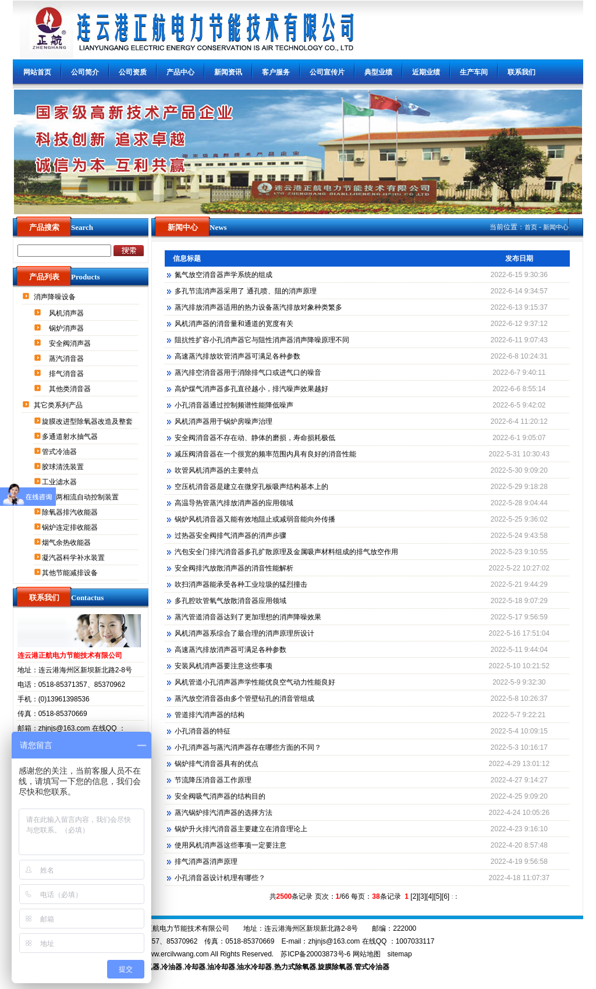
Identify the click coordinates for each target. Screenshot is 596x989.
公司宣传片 (327, 72)
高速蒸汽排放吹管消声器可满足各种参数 (237, 356)
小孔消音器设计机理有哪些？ (220, 878)
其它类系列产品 (59, 405)
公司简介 (85, 72)
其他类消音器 (71, 389)
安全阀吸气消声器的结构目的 (220, 796)
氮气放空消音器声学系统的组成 (223, 275)
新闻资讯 (228, 72)
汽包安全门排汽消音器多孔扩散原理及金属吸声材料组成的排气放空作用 (286, 552)
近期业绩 (426, 72)
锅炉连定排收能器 (71, 527)
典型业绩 (378, 72)
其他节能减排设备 (71, 573)
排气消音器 (67, 374)
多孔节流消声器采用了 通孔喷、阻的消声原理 (245, 291)
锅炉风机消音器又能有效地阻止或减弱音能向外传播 (255, 519)
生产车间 (474, 72)
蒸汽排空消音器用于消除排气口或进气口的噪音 (248, 372)
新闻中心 (556, 227)
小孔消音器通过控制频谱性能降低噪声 (234, 405)
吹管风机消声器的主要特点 (216, 470)
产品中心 (180, 72)
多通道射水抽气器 (71, 437)
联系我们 (521, 72)
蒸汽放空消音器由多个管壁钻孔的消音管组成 (244, 698)
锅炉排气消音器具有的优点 (216, 764)
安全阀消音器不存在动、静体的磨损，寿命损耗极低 (255, 438)
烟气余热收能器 (67, 542)
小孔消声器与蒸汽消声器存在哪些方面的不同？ (248, 747)
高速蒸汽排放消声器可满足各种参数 (230, 650)
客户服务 (276, 72)
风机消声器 (67, 313)
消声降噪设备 (55, 297)
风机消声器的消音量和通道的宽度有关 (234, 324)
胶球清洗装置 (64, 467)
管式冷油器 (60, 452)
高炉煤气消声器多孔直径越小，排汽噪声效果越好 (251, 389)
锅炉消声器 (67, 328)
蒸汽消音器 (67, 359)
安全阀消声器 (71, 343)
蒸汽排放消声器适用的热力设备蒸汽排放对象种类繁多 (258, 307)
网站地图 (367, 954)
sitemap (400, 954)
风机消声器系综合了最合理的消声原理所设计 (244, 633)
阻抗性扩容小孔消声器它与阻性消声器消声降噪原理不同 (262, 340)
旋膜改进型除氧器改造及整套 (88, 421)
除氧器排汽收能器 (71, 512)
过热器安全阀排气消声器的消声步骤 (230, 535)
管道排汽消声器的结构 (209, 715)
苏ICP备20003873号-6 (315, 954)
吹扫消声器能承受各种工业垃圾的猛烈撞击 (241, 584)
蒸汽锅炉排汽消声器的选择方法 (223, 813)
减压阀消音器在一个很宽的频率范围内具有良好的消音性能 (265, 454)
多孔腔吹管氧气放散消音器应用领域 (230, 601)
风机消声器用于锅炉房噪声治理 (223, 421)
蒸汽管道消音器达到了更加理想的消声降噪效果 (248, 617)
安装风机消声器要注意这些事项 (223, 666)
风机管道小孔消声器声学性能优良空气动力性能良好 (255, 682)
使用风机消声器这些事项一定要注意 (230, 845)
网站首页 (37, 72)
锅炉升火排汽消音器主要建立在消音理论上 (241, 829)
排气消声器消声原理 (206, 861)
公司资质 (133, 72)
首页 (530, 227)
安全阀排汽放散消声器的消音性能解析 (234, 568)
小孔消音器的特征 (202, 731)
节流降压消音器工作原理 (213, 780)
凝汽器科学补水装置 (74, 558)
